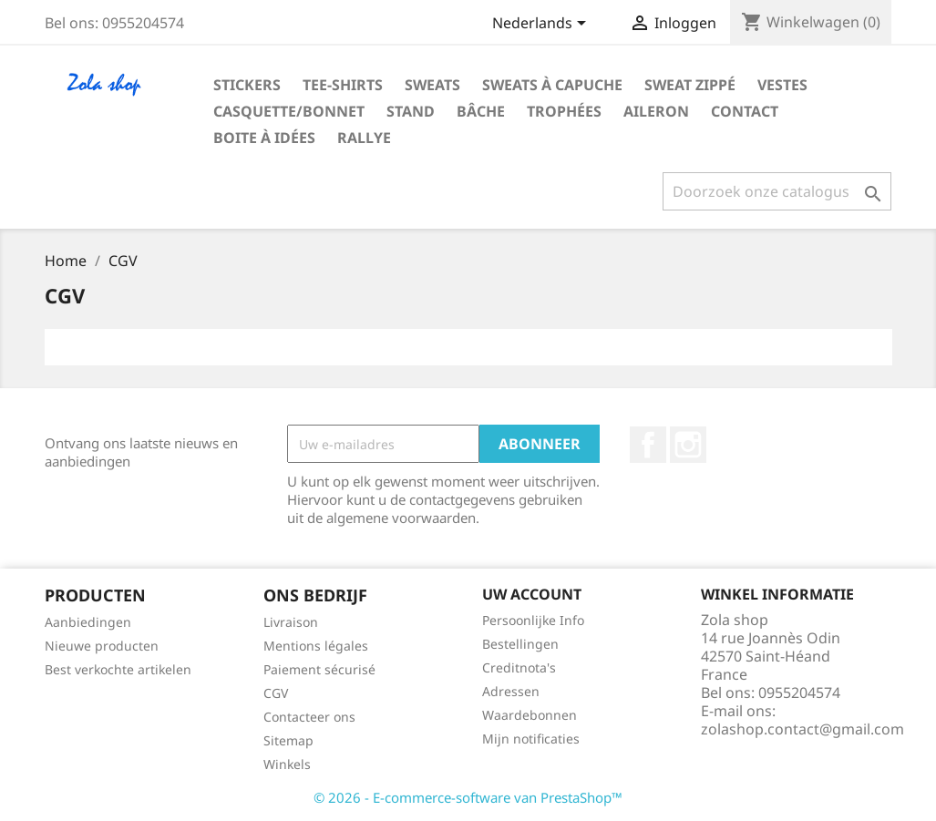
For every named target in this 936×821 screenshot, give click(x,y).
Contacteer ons (309, 716)
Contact (744, 111)
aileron (656, 111)
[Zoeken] (777, 191)
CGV (275, 693)
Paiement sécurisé (319, 669)
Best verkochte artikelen (118, 669)
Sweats (432, 85)
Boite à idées (264, 138)
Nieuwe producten (102, 645)
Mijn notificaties (531, 738)
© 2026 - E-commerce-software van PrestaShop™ (468, 797)
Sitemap (288, 740)
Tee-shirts (343, 85)
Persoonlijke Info (533, 620)
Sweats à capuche (552, 85)
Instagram (688, 444)
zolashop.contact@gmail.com (802, 729)
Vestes (782, 85)
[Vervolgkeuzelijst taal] (542, 25)
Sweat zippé (689, 85)
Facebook (648, 444)
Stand (410, 111)
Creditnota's (519, 667)
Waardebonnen (529, 715)
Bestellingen (520, 643)
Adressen (511, 691)
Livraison (290, 622)
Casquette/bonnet (289, 111)
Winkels (287, 764)
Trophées (564, 111)
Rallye (364, 138)
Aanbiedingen (88, 622)
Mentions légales (315, 645)
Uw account (531, 594)
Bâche (481, 111)
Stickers (247, 85)
